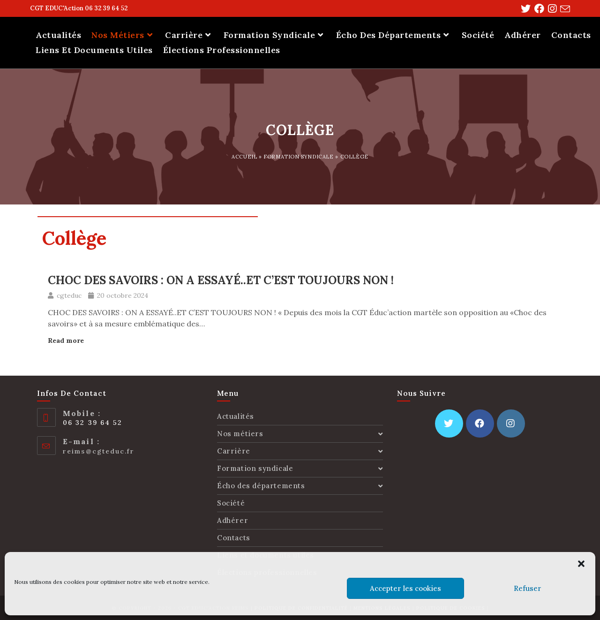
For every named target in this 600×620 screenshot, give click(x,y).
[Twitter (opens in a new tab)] (524, 9)
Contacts (233, 537)
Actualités (235, 416)
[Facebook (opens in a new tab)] (537, 9)
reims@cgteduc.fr (99, 451)
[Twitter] (449, 423)
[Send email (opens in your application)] (563, 9)
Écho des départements (300, 485)
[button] (581, 563)
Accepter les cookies (405, 588)
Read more (66, 340)
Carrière (300, 450)
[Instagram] (511, 423)
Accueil (244, 156)
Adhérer (232, 520)
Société (231, 503)
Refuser (527, 588)
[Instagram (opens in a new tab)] (550, 9)
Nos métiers (300, 433)
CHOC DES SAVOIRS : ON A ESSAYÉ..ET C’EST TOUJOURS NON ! (221, 280)
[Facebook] (480, 423)
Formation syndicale (298, 156)
